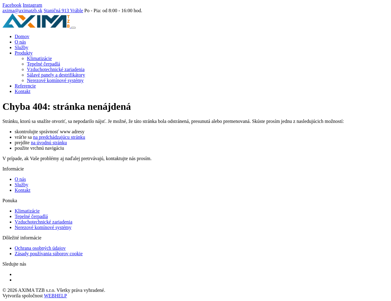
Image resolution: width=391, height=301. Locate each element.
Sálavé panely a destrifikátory (56, 74)
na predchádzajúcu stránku (59, 137)
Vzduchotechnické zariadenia (56, 69)
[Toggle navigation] (73, 28)
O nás (20, 42)
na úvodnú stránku (49, 142)
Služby (21, 47)
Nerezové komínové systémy (55, 80)
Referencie (25, 85)
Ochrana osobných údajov (40, 248)
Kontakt (23, 91)
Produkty (24, 53)
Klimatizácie (39, 58)
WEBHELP (55, 295)
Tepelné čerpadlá (43, 63)
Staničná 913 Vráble (63, 10)
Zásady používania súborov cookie (49, 253)
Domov (22, 36)
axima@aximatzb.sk (22, 10)
